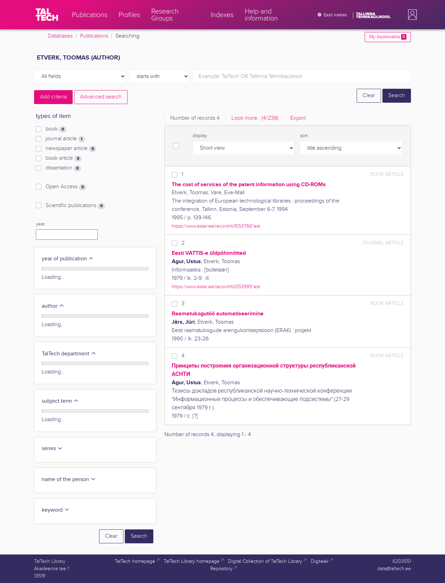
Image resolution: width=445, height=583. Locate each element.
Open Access (66, 186)
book (56, 129)
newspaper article (71, 148)
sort (304, 136)
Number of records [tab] (195, 118)
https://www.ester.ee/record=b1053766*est (216, 226)
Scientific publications (75, 205)
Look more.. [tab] (255, 118)
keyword (56, 510)
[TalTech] (47, 14)
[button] (411, 14)
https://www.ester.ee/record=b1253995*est (216, 287)
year (40, 224)
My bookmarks (387, 37)
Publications (94, 36)
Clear (369, 95)
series (52, 448)
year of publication (68, 258)
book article (64, 158)
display (200, 136)
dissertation (63, 168)
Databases (60, 36)
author (53, 306)
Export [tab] (298, 118)
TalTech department (69, 353)
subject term (60, 401)
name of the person (69, 479)
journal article (65, 138)
